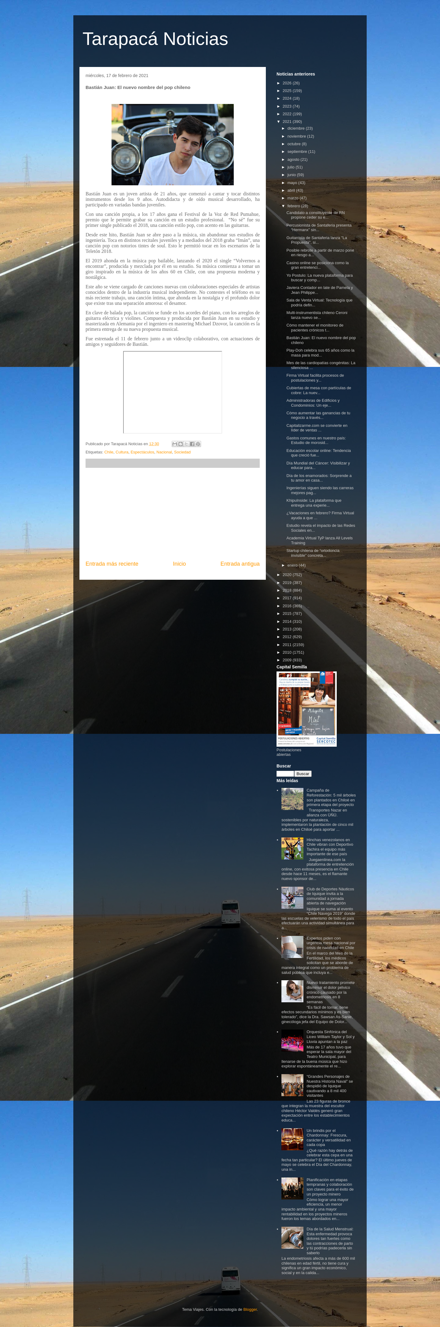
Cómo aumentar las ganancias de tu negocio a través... (318, 415)
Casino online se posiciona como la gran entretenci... (317, 265)
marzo (294, 198)
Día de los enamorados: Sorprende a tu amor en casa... (318, 478)
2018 (288, 590)
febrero (294, 206)
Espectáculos (142, 452)
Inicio (179, 564)
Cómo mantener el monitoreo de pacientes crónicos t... (314, 327)
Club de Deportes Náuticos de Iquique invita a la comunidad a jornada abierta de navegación (330, 896)
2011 (288, 644)
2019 (288, 582)
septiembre (298, 151)
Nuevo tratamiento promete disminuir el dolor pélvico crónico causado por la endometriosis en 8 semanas (330, 992)
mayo (293, 182)
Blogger (250, 1309)
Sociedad (182, 452)
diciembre (297, 128)
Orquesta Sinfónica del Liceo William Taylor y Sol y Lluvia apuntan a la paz (330, 1036)
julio (292, 167)
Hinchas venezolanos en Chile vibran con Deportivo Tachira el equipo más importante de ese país (329, 846)
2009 (288, 660)
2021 (288, 121)
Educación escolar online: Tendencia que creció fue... (318, 453)
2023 (288, 106)
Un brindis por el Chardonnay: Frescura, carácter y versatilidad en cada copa (328, 1137)
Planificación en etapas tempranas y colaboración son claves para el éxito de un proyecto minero (330, 1186)
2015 (288, 613)
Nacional (164, 452)
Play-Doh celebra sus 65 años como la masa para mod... (320, 352)
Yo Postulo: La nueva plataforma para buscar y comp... (319, 278)
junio (292, 174)
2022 (288, 114)
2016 (288, 606)
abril (292, 190)
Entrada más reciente (112, 564)
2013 (288, 629)
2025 (288, 90)
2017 (288, 598)
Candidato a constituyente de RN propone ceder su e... (315, 215)
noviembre (297, 136)
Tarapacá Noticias (155, 38)
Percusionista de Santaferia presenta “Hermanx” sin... (318, 227)
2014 (288, 621)
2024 (288, 98)
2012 (288, 636)
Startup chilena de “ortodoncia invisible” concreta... (312, 553)
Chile (108, 452)
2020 (288, 574)
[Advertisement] (172, 514)
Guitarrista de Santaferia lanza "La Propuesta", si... (316, 240)
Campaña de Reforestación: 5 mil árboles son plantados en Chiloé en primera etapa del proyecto (331, 797)
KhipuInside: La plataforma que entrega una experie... (313, 503)
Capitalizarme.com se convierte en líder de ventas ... (316, 428)
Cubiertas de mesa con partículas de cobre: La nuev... (318, 390)
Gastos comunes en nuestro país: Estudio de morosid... (316, 440)
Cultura (122, 452)
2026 (288, 83)
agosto (294, 159)
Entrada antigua (240, 564)
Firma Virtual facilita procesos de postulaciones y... (315, 378)
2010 (288, 652)
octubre (295, 144)
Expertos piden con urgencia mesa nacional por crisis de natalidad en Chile (330, 943)
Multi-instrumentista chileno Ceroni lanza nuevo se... (316, 315)
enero (293, 565)
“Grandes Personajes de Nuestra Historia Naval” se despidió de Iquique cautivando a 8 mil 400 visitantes (329, 1086)
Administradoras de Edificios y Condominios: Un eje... (312, 403)
